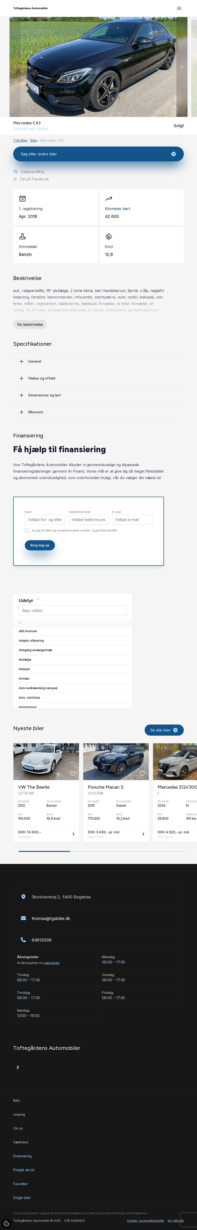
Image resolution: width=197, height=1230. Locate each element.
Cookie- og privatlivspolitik (145, 1220)
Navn (28, 512)
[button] (181, 67)
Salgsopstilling (28, 171)
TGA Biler (20, 140)
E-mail (116, 512)
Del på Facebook (31, 179)
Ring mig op (39, 545)
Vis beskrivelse (30, 324)
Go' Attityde (176, 1220)
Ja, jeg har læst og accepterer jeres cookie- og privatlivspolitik (74, 530)
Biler (34, 140)
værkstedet (52, 963)
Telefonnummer (80, 512)
